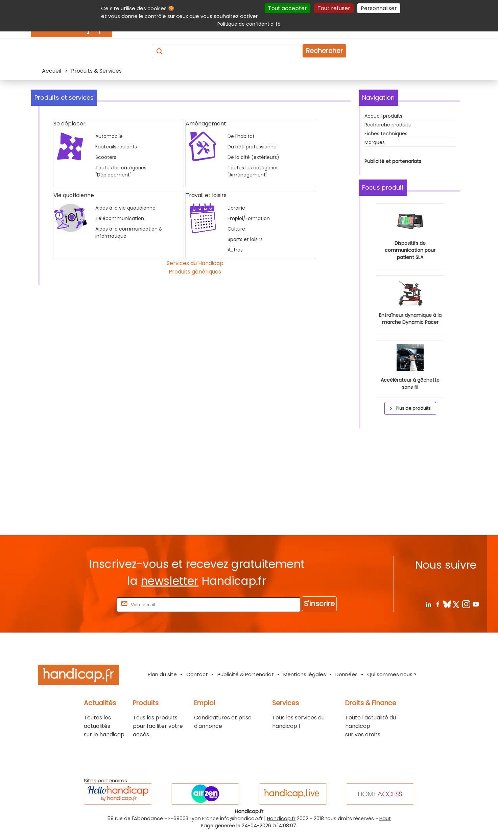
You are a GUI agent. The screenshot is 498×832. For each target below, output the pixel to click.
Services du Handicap (195, 263)
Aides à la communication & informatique (129, 232)
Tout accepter (287, 8)
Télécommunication (119, 218)
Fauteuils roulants (116, 146)
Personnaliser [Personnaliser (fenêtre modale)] (379, 8)
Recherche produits (387, 124)
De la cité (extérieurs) (253, 157)
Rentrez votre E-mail (88, 604)
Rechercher (324, 50)
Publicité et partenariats (392, 161)
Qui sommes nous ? (392, 674)
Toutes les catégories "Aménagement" (253, 171)
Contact (197, 674)
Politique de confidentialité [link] (249, 24)
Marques (374, 142)
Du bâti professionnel (253, 146)
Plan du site (162, 674)
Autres (235, 249)
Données (346, 674)
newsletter (169, 581)
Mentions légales (304, 674)
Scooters (105, 157)
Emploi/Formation (249, 218)
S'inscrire (319, 604)
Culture (236, 228)
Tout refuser (333, 8)
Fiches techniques (385, 133)
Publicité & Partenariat (245, 674)
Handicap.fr (281, 818)
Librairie (236, 208)
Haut (385, 818)
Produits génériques (195, 272)
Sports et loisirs (245, 239)
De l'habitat (241, 136)
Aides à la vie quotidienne (125, 208)
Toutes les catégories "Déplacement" (120, 171)
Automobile (109, 136)
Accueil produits (383, 116)
